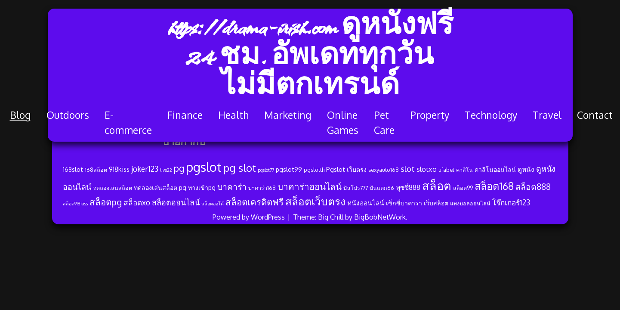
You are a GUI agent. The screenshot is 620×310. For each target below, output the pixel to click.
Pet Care (384, 122)
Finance (185, 114)
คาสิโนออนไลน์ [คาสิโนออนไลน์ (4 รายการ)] (495, 169)
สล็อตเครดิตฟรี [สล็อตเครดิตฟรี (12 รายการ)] (254, 202)
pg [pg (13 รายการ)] (179, 168)
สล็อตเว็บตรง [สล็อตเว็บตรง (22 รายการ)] (315, 201)
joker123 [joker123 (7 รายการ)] (144, 169)
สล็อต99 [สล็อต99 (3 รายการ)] (463, 187)
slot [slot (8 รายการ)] (408, 169)
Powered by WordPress (250, 217)
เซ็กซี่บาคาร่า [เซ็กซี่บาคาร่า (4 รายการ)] (404, 203)
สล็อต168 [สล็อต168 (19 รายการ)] (494, 186)
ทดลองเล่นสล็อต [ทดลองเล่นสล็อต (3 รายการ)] (112, 187)
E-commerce (128, 122)
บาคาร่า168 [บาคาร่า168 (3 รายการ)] (262, 187)
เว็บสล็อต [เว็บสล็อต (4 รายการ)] (436, 203)
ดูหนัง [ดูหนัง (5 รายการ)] (526, 169)
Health (233, 114)
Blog (20, 114)
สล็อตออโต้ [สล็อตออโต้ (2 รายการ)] (212, 204)
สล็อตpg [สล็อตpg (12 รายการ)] (105, 202)
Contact (595, 114)
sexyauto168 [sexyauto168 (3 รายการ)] (383, 169)
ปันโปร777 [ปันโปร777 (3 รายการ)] (355, 187)
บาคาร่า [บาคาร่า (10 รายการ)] (232, 186)
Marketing (288, 114)
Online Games (342, 122)
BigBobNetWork (380, 217)
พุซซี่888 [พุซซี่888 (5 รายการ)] (408, 187)
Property (429, 114)
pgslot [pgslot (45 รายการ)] (204, 167)
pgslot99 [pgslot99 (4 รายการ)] (289, 169)
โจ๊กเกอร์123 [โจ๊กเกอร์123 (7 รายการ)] (511, 202)
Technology (491, 114)
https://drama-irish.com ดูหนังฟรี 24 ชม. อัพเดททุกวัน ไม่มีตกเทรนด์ (310, 58)
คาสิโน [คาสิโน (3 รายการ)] (464, 169)
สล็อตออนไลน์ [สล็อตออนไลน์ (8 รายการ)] (176, 202)
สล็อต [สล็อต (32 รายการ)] (436, 185)
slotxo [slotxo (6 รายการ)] (426, 169)
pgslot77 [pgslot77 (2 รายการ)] (266, 170)
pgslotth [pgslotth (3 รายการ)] (314, 169)
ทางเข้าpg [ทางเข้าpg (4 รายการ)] (202, 187)
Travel (547, 114)
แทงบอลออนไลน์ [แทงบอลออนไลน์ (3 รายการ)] (470, 203)
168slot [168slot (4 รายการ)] (73, 169)
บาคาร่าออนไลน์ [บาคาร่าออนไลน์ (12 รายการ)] (310, 186)
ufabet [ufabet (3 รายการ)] (446, 169)
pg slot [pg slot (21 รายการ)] (239, 167)
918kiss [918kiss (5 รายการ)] (119, 169)
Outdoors (67, 114)
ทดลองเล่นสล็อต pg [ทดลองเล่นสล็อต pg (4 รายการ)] (160, 187)
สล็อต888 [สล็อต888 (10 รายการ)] (533, 186)
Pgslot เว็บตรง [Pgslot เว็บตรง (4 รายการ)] (346, 169)
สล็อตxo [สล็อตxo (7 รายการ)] (136, 202)
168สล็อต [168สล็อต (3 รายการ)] (96, 169)
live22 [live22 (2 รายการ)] (166, 170)
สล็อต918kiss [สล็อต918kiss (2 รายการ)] (75, 204)
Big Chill (330, 217)
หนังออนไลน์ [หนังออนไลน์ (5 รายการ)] (365, 202)
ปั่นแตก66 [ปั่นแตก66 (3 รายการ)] (382, 187)
